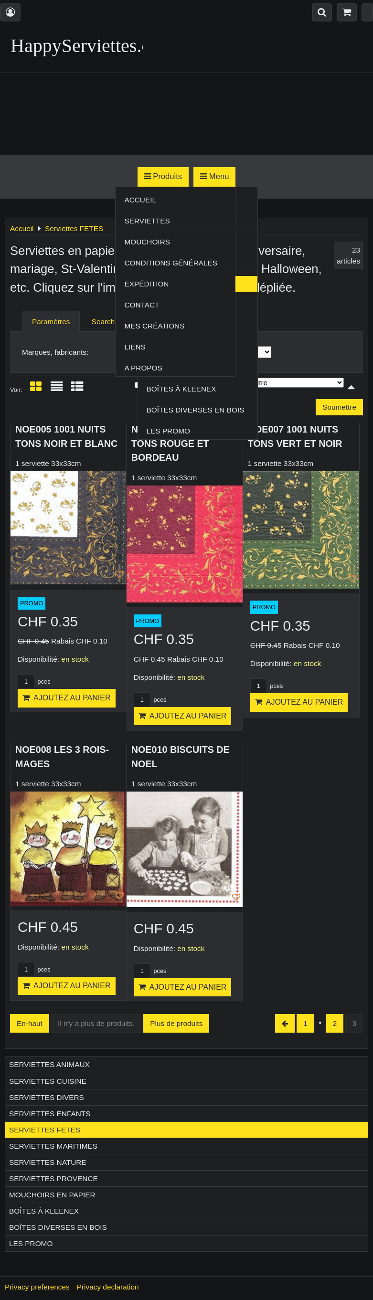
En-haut (30, 1023)
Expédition (146, 284)
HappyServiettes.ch (85, 45)
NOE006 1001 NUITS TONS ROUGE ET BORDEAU (176, 443)
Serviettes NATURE (47, 1162)
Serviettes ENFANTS (49, 1114)
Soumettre (339, 407)
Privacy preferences (37, 1287)
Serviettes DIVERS (46, 1097)
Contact (141, 305)
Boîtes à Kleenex (181, 389)
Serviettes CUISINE (47, 1081)
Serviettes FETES (44, 1130)
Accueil (140, 200)
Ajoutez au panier (66, 698)
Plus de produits (176, 1023)
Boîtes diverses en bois (196, 410)
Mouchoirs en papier (52, 1195)
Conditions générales (170, 263)
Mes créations (154, 326)
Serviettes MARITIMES (53, 1146)
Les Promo (168, 431)
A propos (143, 368)
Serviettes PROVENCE (53, 1178)
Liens (134, 347)
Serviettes (147, 221)
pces (34, 681)
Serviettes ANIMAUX (49, 1064)
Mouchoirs (147, 242)
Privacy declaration (108, 1287)
